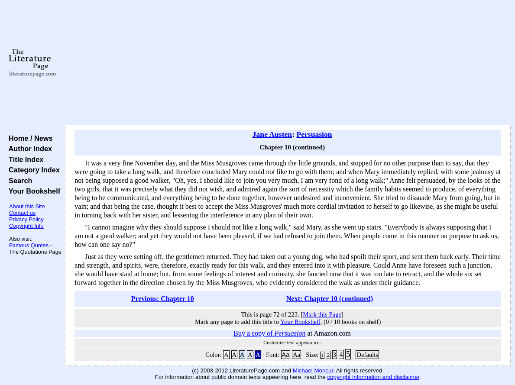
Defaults (367, 354)
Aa (286, 354)
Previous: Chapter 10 (162, 298)
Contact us (22, 213)
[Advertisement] (288, 62)
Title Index (24, 159)
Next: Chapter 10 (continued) (329, 298)
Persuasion (314, 134)
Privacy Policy (26, 219)
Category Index (32, 170)
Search (18, 180)
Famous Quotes (29, 245)
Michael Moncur (313, 370)
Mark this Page (322, 314)
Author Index (28, 148)
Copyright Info (26, 226)
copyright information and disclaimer (373, 377)
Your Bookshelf (32, 191)
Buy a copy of (269, 333)
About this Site (27, 206)
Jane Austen (272, 134)
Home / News (29, 138)
